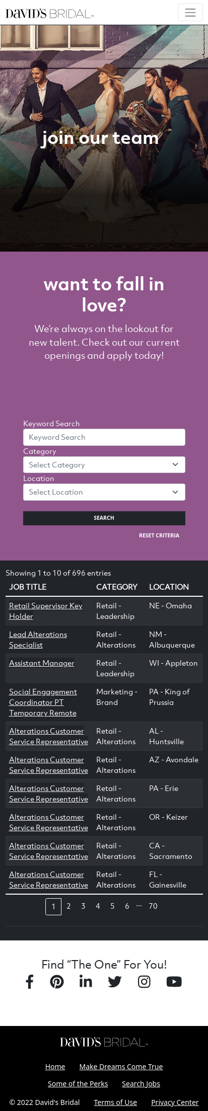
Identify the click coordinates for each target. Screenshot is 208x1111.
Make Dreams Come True (121, 1066)
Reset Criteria (159, 535)
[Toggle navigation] (190, 12)
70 (153, 906)
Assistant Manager (42, 663)
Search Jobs (141, 1083)
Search (104, 517)
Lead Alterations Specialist (38, 639)
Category (39, 451)
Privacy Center (174, 1102)
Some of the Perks (78, 1083)
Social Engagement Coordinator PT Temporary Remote (43, 702)
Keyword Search (51, 423)
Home (55, 1066)
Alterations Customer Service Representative (48, 736)
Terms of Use (115, 1102)
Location (38, 478)
